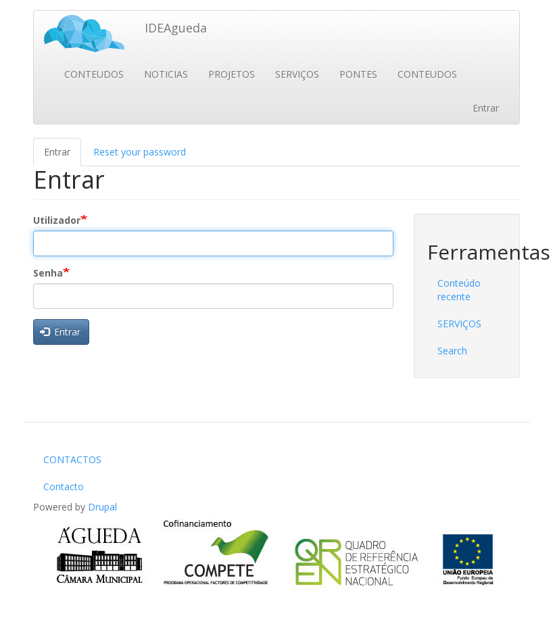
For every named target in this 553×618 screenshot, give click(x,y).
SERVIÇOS (297, 74)
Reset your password (139, 151)
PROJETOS (231, 74)
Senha (48, 272)
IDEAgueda (176, 28)
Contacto (63, 486)
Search (452, 350)
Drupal (102, 506)
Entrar (486, 107)
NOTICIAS (166, 74)
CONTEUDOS (94, 74)
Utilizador (56, 220)
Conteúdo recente (459, 290)
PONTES (358, 74)
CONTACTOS (72, 459)
